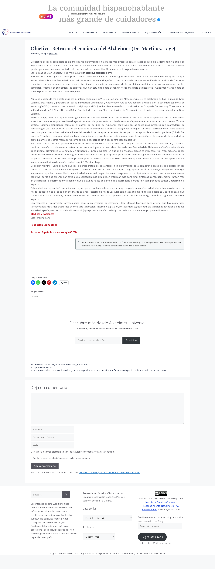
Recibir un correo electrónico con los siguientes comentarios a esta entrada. (73, 451)
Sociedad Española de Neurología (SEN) (54, 232)
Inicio (74, 32)
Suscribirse (131, 340)
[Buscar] (66, 494)
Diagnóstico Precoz (81, 364)
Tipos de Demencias (43, 367)
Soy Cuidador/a (156, 32)
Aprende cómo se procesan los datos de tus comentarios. (109, 472)
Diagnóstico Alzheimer (61, 364)
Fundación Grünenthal (44, 224)
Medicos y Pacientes (42, 214)
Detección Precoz (42, 364)
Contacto (207, 32)
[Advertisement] (51, 256)
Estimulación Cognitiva (185, 32)
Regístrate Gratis (152, 537)
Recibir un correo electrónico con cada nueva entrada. (62, 458)
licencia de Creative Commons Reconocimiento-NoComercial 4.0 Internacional (160, 506)
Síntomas (111, 32)
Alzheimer (91, 32)
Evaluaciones (132, 32)
